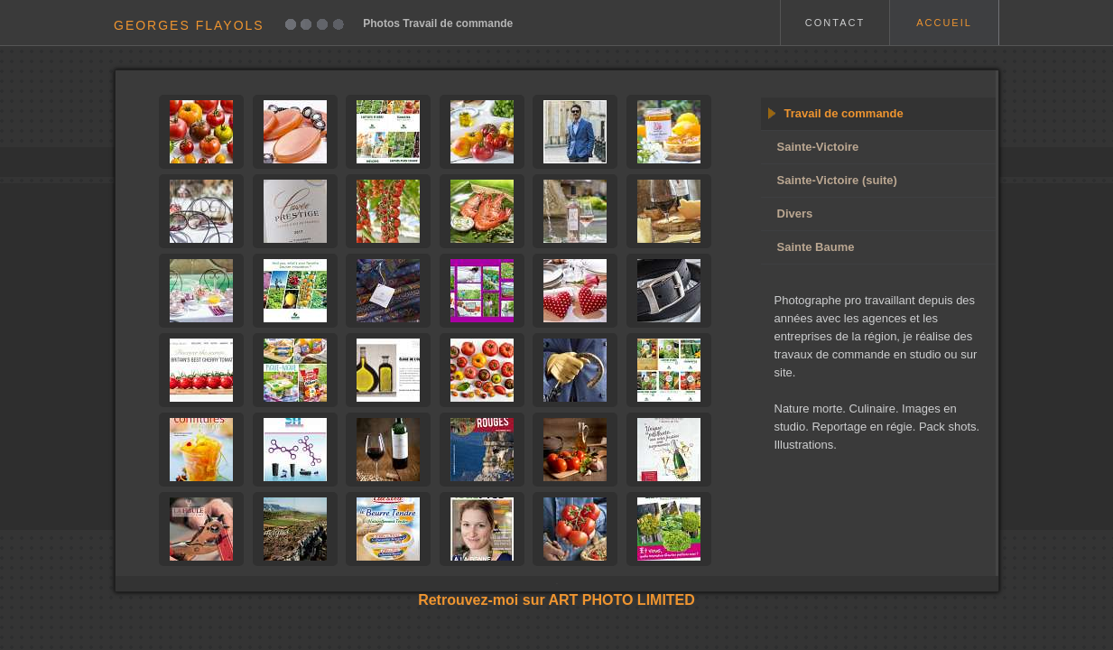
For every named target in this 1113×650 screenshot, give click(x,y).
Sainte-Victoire (818, 146)
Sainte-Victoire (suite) (837, 180)
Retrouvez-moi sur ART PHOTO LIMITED (556, 600)
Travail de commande (844, 113)
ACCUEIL (944, 22)
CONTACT (835, 22)
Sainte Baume (816, 247)
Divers (795, 213)
